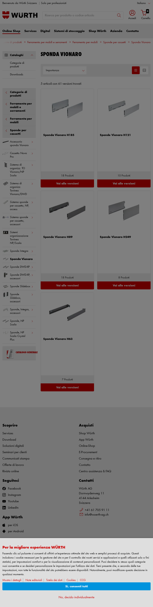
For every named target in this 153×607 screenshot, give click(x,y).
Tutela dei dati (54, 580)
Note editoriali (34, 580)
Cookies (71, 580)
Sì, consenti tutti (76, 586)
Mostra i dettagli (11, 580)
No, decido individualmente (76, 597)
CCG (83, 580)
